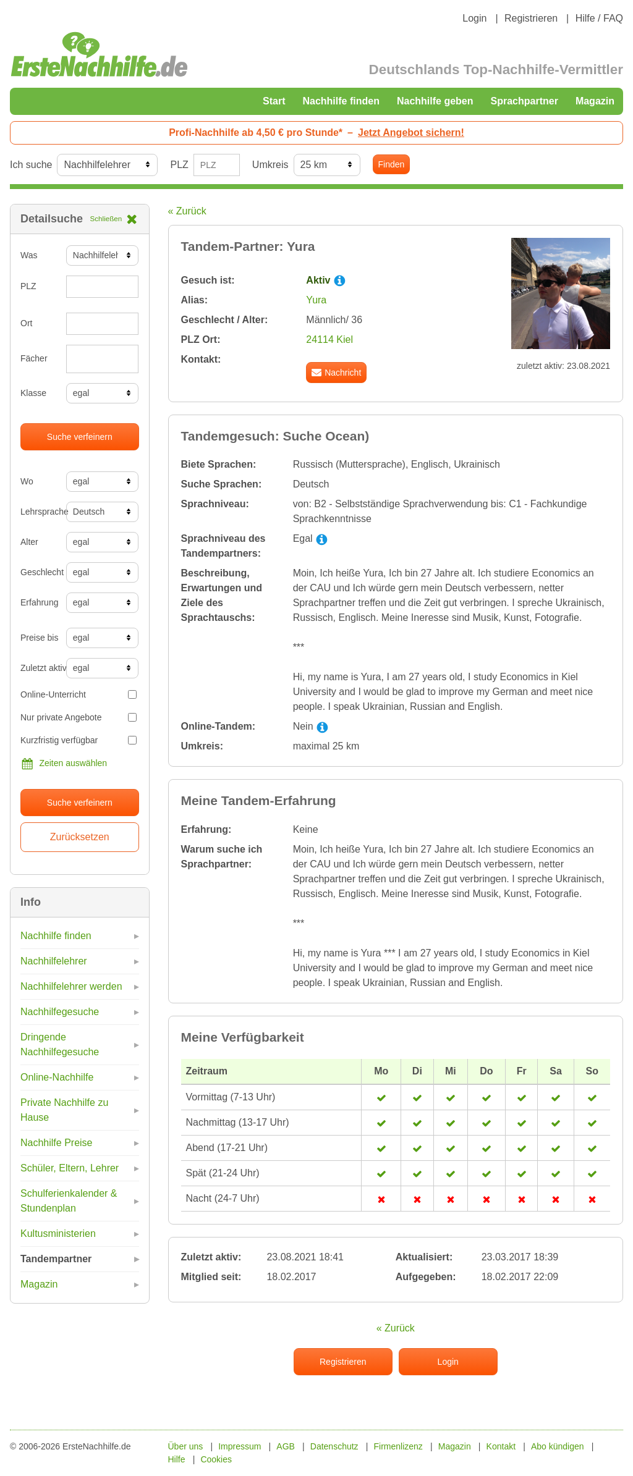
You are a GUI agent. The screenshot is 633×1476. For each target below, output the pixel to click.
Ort (26, 323)
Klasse (33, 393)
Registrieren (531, 18)
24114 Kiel (329, 339)
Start (274, 101)
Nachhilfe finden (340, 101)
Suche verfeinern (80, 437)
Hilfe (176, 1459)
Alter (29, 542)
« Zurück (187, 211)
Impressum (239, 1446)
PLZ (179, 164)
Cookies (216, 1459)
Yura (316, 300)
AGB (285, 1446)
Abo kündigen (557, 1446)
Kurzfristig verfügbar (78, 740)
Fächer (34, 358)
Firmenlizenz (398, 1446)
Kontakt (501, 1446)
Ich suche (31, 164)
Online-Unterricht (78, 694)
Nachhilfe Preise (56, 1142)
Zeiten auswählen (63, 763)
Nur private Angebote (78, 717)
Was (28, 255)
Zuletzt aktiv (38, 668)
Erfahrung (38, 602)
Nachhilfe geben (435, 101)
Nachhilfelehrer (53, 961)
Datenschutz (334, 1446)
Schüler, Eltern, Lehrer (69, 1168)
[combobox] (102, 359)
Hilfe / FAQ (599, 18)
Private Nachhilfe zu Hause (64, 1110)
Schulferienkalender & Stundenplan (68, 1200)
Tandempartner (55, 1259)
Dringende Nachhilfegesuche (59, 1044)
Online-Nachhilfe (56, 1077)
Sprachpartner (524, 101)
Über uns (185, 1446)
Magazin (595, 101)
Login (474, 18)
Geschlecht (38, 572)
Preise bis (38, 638)
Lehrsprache (38, 512)
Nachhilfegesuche (59, 1011)
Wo (26, 481)
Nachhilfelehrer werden (71, 986)
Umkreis (270, 164)
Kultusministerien (58, 1233)
